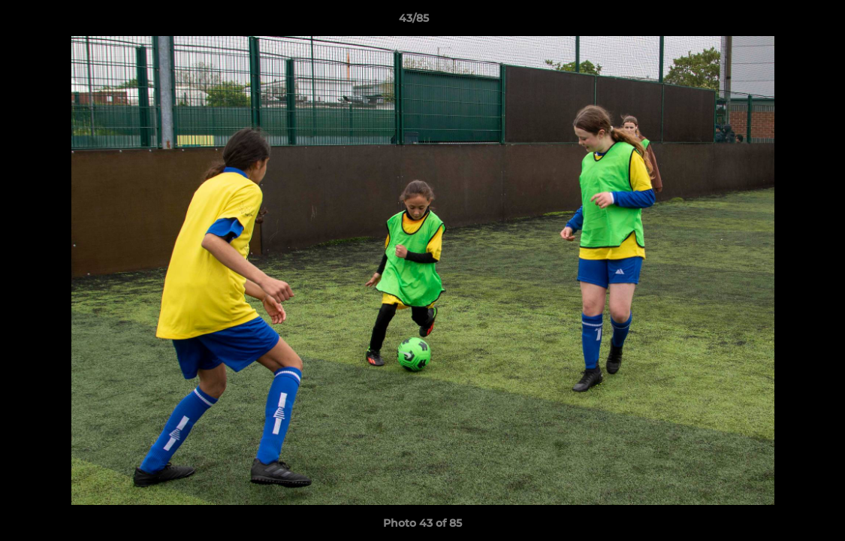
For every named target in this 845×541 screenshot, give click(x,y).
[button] (782, 22)
